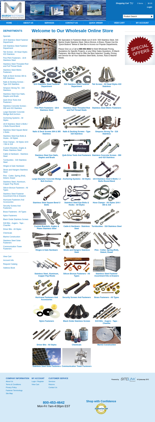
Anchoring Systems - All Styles (13, 119)
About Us (28, 23)
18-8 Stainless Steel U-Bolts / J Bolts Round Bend (15, 125)
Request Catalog (10, 264)
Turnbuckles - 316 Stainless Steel (15, 161)
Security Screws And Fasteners (12, 207)
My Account (142, 23)
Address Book (9, 268)
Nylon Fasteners (10, 215)
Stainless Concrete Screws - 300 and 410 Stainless (15, 107)
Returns (52, 384)
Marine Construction (11, 237)
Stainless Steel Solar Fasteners (12, 241)
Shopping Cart (122, 3)
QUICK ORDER (96, 23)
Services (49, 23)
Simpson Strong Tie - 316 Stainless (14, 89)
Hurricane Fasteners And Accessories (13, 201)
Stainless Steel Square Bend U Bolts (15, 131)
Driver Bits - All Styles (12, 229)
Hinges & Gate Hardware (13, 166)
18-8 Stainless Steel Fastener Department (15, 41)
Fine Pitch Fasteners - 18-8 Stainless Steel (14, 59)
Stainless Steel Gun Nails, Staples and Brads (14, 95)
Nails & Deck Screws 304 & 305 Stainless (14, 77)
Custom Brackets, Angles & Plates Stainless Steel (14, 149)
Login (149, 7)
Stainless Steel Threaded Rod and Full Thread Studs (15, 65)
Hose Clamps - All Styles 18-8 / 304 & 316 (15, 143)
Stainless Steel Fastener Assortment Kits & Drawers (14, 195)
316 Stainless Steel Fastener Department (15, 47)
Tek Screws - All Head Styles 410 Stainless (15, 53)
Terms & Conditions (13, 384)
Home (9, 23)
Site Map (9, 393)
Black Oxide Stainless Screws (15, 219)
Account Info (8, 260)
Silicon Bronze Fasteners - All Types (15, 189)
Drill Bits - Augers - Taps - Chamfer (14, 224)
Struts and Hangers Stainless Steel (15, 171)
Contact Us (71, 23)
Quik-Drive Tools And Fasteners (12, 101)
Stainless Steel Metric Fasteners (12, 71)
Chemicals (7, 233)
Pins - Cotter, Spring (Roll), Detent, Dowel (14, 177)
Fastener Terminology (14, 390)
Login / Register (38, 381)
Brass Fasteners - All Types (14, 212)
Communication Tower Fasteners (12, 247)
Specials (6, 36)
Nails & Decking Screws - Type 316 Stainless (14, 83)
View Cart (119, 23)
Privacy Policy (11, 387)
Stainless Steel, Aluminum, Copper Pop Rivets (14, 183)
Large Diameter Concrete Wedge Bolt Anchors (14, 113)
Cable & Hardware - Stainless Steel (15, 155)
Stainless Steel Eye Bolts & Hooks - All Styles (14, 137)
